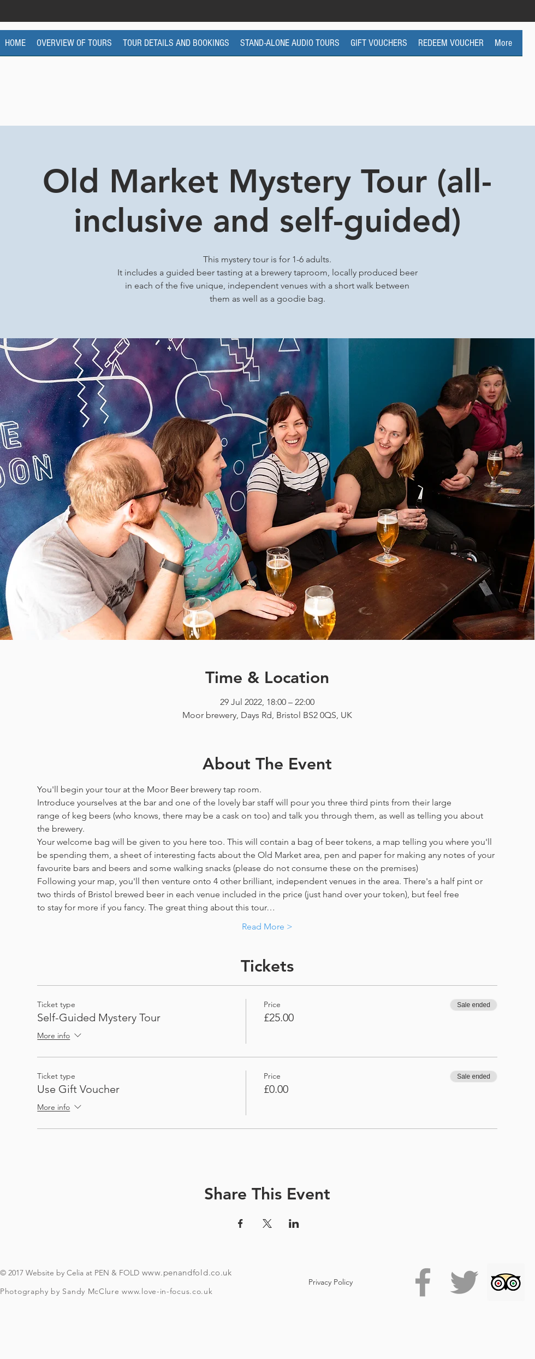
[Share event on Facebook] (240, 1223)
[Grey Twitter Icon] (464, 1282)
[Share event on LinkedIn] (294, 1223)
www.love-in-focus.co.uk (167, 1291)
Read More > (267, 926)
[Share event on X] (267, 1223)
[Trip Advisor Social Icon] (506, 1282)
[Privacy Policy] (330, 1282)
